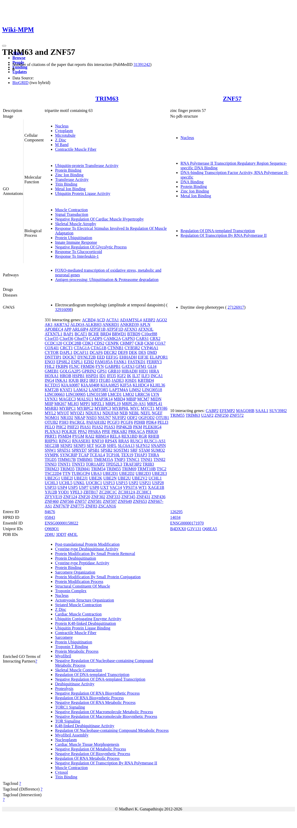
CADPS (96, 338)
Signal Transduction (71, 214)
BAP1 (68, 334)
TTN (67, 473)
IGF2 (121, 376)
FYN (99, 366)
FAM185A (104, 362)
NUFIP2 (119, 417)
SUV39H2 (278, 410)
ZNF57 (232, 98)
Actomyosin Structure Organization (84, 600)
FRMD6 (87, 366)
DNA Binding (191, 182)
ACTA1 (112, 320)
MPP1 (85, 403)
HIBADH (129, 371)
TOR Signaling (67, 721)
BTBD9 (133, 334)
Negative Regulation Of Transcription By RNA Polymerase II (106, 763)
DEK (133, 352)
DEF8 (123, 352)
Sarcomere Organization (75, 572)
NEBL (134, 413)
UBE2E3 (159, 473)
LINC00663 (55, 394)
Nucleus (61, 126)
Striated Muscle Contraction (78, 605)
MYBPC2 (85, 408)
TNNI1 (147, 459)
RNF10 (98, 441)
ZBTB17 (90, 492)
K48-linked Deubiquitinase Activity (84, 726)
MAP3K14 (104, 399)
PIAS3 (109, 427)
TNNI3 (51, 464)
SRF (134, 450)
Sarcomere (64, 637)
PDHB (139, 422)
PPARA (94, 431)
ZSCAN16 (107, 506)
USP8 (94, 487)
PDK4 (151, 422)
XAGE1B (156, 487)
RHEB (153, 436)
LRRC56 (142, 394)
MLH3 (73, 403)
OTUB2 (51, 422)
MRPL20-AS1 (134, 403)
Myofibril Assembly (71, 735)
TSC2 (161, 469)
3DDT (61, 534)
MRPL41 (154, 403)
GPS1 (102, 371)
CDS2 (99, 343)
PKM (137, 427)
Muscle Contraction (71, 210)
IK (129, 376)
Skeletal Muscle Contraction (78, 670)
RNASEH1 (81, 441)
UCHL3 (51, 483)
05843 (50, 517)
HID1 (143, 371)
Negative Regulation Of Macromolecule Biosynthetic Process (106, 716)
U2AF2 (207, 415)
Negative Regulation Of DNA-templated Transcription (100, 679)
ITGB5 (104, 380)
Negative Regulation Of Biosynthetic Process (92, 753)
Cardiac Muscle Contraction (78, 614)
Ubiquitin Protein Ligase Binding (82, 628)
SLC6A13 (126, 445)
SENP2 (66, 445)
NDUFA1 (93, 413)
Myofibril (63, 656)
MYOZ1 (77, 413)
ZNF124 (70, 497)
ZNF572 (236, 415)
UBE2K (95, 478)
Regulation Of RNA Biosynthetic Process (89, 698)
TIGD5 (51, 459)
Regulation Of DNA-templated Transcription (217, 231)
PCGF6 (126, 422)
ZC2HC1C (108, 492)
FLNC (74, 366)
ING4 (49, 380)
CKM (149, 343)
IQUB (73, 380)
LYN (155, 394)
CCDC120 (53, 343)
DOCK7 (69, 357)
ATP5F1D (114, 329)
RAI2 (90, 436)
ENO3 (50, 362)
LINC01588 (97, 394)
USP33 (50, 487)
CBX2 (155, 338)
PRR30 (152, 431)
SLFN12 (143, 445)
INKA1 (61, 380)
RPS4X (111, 441)
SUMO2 (158, 450)
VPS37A (130, 487)
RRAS (123, 441)
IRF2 (84, 380)
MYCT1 (148, 408)
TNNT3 (78, 464)
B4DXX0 (178, 529)
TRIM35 (67, 469)
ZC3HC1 (143, 492)
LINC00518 (152, 390)
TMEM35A (103, 459)
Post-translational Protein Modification (87, 544)
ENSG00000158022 (61, 523)
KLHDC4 (141, 385)
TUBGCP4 (80, 473)
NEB (123, 413)
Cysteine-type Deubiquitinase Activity (86, 549)
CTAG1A (82, 348)
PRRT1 (51, 436)
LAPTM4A (118, 390)
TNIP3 (119, 459)
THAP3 (140, 455)
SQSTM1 (121, 450)
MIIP (49, 403)
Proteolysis (64, 688)
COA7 (160, 343)
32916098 (63, 309)
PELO (50, 427)
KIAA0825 (109, 385)
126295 (176, 512)
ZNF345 (128, 497)
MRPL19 (113, 403)
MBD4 (119, 399)
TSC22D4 (53, 473)
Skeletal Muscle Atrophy (75, 224)
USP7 (83, 487)
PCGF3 (113, 422)
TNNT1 (64, 464)
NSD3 (91, 417)
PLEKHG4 (152, 427)
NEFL (145, 413)
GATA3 (128, 366)
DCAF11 (81, 352)
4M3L (72, 534)
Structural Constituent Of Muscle (82, 586)
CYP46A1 (149, 348)
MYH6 (161, 408)
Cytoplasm (64, 130)
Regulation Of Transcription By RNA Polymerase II (223, 235)
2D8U (50, 534)
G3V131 (194, 529)
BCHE (93, 334)
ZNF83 (91, 506)
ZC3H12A (126, 492)
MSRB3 (51, 408)
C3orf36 (66, 338)
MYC (135, 408)
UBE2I (67, 478)
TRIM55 (113, 469)
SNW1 (50, 450)
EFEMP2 (227, 410)
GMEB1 (52, 371)
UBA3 (96, 473)
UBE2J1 (81, 478)
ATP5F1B (97, 329)
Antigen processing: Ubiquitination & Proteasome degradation (106, 279)
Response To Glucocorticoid (78, 251)
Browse (18, 58)
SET (90, 445)
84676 (50, 512)
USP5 (73, 487)
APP (67, 329)
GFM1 (141, 366)
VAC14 (116, 487)
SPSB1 (94, 450)
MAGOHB (245, 410)
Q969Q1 (52, 529)
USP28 (158, 483)
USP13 (109, 483)
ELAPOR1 (159, 357)
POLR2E (69, 431)
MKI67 (60, 403)
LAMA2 (80, 390)
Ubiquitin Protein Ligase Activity (82, 193)
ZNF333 (113, 497)
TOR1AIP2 (95, 464)
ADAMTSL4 (131, 320)
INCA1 (157, 376)
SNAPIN (158, 445)
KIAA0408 (90, 385)
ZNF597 (110, 501)
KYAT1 (66, 390)
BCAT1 (80, 334)
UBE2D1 (110, 473)
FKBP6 (62, 366)
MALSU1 (85, 399)
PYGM (78, 436)
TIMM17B (67, 459)
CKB (139, 343)
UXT (104, 487)
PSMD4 (64, 436)
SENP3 (79, 445)
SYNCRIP (68, 455)
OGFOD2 (146, 417)
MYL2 (50, 413)
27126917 (236, 307)
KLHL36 (157, 385)
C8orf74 (81, 338)
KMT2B (52, 390)
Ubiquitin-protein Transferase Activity (86, 165)
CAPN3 (128, 338)
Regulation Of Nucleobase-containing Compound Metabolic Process (112, 730)
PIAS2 (97, 427)
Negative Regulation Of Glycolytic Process (91, 247)
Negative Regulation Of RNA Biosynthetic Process (97, 693)
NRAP (79, 417)
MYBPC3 (102, 408)
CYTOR (52, 352)
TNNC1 (133, 459)
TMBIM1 (85, 459)
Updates (19, 72)
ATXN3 (130, 329)
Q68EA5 (209, 529)
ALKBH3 (93, 324)
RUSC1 (136, 441)
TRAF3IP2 (132, 464)
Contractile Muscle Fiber (75, 149)
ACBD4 (88, 320)
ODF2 (132, 417)
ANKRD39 (129, 324)
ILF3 (145, 376)
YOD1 (63, 492)
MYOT (63, 413)
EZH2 (89, 362)
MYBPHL (120, 408)
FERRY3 (154, 362)
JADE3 (118, 380)
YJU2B (51, 492)
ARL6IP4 (80, 329)
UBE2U (124, 478)
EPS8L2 (63, 362)
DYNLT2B (86, 357)
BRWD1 (119, 334)
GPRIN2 (89, 371)
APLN (145, 324)
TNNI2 (159, 459)
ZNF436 (158, 497)
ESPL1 (77, 362)
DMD (152, 352)
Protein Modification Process (79, 581)
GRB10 (114, 371)
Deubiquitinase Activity (74, 684)
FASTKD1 (137, 362)
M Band (61, 144)
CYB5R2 (132, 348)
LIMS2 (135, 390)
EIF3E (143, 357)
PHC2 (61, 427)
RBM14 (102, 436)
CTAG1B (98, 348)
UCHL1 (155, 478)
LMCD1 (115, 394)
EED (101, 357)
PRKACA (136, 431)
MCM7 (143, 399)
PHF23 (73, 427)
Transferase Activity (72, 179)
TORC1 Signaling (70, 707)
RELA (115, 436)
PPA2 (82, 431)
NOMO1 (52, 417)
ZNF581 (95, 501)
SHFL (112, 445)
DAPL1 (66, 352)
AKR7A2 (61, 324)
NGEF (157, 413)
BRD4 (105, 334)
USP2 (133, 483)
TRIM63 (106, 98)
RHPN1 (51, 441)
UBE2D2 (127, 473)
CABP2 (212, 410)
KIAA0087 (70, 385)
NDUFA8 (110, 413)
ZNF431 (143, 497)
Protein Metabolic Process (76, 651)
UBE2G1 (52, 478)
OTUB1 (162, 417)
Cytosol (61, 772)
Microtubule (65, 135)
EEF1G (112, 357)
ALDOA (77, 324)
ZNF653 (140, 501)
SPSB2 (106, 450)
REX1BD (129, 436)
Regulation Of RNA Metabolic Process (87, 758)
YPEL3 (76, 492)
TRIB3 (148, 464)
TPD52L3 (114, 464)
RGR (143, 436)
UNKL (79, 483)
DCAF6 (96, 352)
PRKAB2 (119, 431)
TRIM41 (82, 469)
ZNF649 (125, 501)
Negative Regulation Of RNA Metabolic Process (95, 702)
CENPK (112, 343)
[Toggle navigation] (4, 46)
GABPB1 (112, 366)
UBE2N (110, 478)
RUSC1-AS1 (155, 441)
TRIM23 (52, 469)
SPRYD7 (79, 450)
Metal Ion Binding (70, 189)
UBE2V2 (140, 478)
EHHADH (128, 357)
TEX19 (127, 455)
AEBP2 (149, 320)
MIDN (156, 399)
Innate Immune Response (76, 242)
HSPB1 (78, 376)
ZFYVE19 (53, 497)
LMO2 (128, 394)
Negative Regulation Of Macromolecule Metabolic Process (104, 712)
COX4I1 (52, 348)
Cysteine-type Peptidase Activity (82, 563)
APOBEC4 (54, 329)
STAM (144, 450)
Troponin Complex (71, 591)
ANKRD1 (110, 324)
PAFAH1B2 (96, 422)
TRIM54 (98, 469)
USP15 (121, 483)
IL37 (136, 376)
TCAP (83, 455)
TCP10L (113, 455)
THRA (153, 455)
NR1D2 (66, 417)
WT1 (142, 487)
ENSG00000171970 (187, 523)
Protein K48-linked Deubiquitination (85, 623)
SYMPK (52, 455)
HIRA (154, 371)
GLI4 (152, 366)
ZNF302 (98, 497)
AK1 (49, 324)
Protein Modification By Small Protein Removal (95, 553)
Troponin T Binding (71, 646)
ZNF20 (84, 497)
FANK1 (120, 362)
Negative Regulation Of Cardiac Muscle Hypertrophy (99, 219)
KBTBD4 (146, 380)
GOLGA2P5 (70, 371)
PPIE (106, 431)
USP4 (62, 487)
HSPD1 (92, 376)
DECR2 (110, 352)
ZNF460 (52, 501)
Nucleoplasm (66, 740)
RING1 (65, 441)
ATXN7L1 (53, 334)
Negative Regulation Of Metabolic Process (90, 749)
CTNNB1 (116, 348)
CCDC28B (72, 343)
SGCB (100, 445)
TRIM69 (129, 469)
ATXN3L (145, 329)
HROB (65, 376)
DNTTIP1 (53, 357)
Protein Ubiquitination (73, 238)
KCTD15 (52, 385)
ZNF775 (77, 506)
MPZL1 (97, 403)
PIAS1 (85, 427)
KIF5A (125, 385)
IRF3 (93, 380)
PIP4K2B (124, 427)
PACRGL (77, 422)
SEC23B (52, 445)
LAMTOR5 (98, 390)
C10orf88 (149, 334)
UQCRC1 (94, 483)
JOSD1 (131, 380)
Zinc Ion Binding (69, 175)
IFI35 (111, 376)
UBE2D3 (143, 473)
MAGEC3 (67, 399)
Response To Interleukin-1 (77, 256)
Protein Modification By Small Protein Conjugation (98, 577)
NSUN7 (104, 417)
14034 (175, 517)
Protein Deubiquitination (75, 558)
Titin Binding (66, 184)
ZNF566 (67, 501)
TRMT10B (146, 469)
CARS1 (142, 338)
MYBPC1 (67, 408)
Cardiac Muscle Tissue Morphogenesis (87, 744)
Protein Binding (68, 170)
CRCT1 (66, 348)
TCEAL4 (97, 455)
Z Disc (60, 140)
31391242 (142, 64)
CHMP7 (127, 343)
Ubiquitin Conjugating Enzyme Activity (88, 619)
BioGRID (20, 82)
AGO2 (161, 320)
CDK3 (87, 343)
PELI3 (162, 422)
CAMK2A (112, 338)
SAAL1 (261, 410)
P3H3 (63, 422)
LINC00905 (76, 394)
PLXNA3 (52, 431)
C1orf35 (51, 338)
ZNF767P (61, 506)
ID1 (103, 376)
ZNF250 (222, 415)
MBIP (131, 399)
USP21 (145, 483)
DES (142, 352)
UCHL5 (65, 483)
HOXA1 (52, 376)
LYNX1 (51, 399)
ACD (100, 320)
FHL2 (50, 366)
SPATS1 (64, 450)
